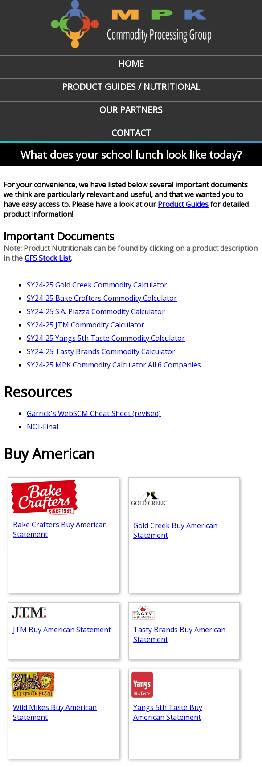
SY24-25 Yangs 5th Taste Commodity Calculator (106, 338)
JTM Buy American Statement (62, 629)
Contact (131, 133)
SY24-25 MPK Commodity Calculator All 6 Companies (114, 365)
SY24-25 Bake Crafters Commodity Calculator (102, 298)
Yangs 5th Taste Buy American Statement (167, 712)
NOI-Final (42, 427)
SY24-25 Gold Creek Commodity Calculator (97, 285)
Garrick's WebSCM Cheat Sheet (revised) (94, 413)
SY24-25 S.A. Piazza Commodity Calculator (96, 311)
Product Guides (183, 204)
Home (131, 63)
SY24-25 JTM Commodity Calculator (85, 325)
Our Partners (131, 110)
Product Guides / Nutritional (131, 87)
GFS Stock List (48, 258)
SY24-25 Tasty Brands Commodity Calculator (101, 351)
